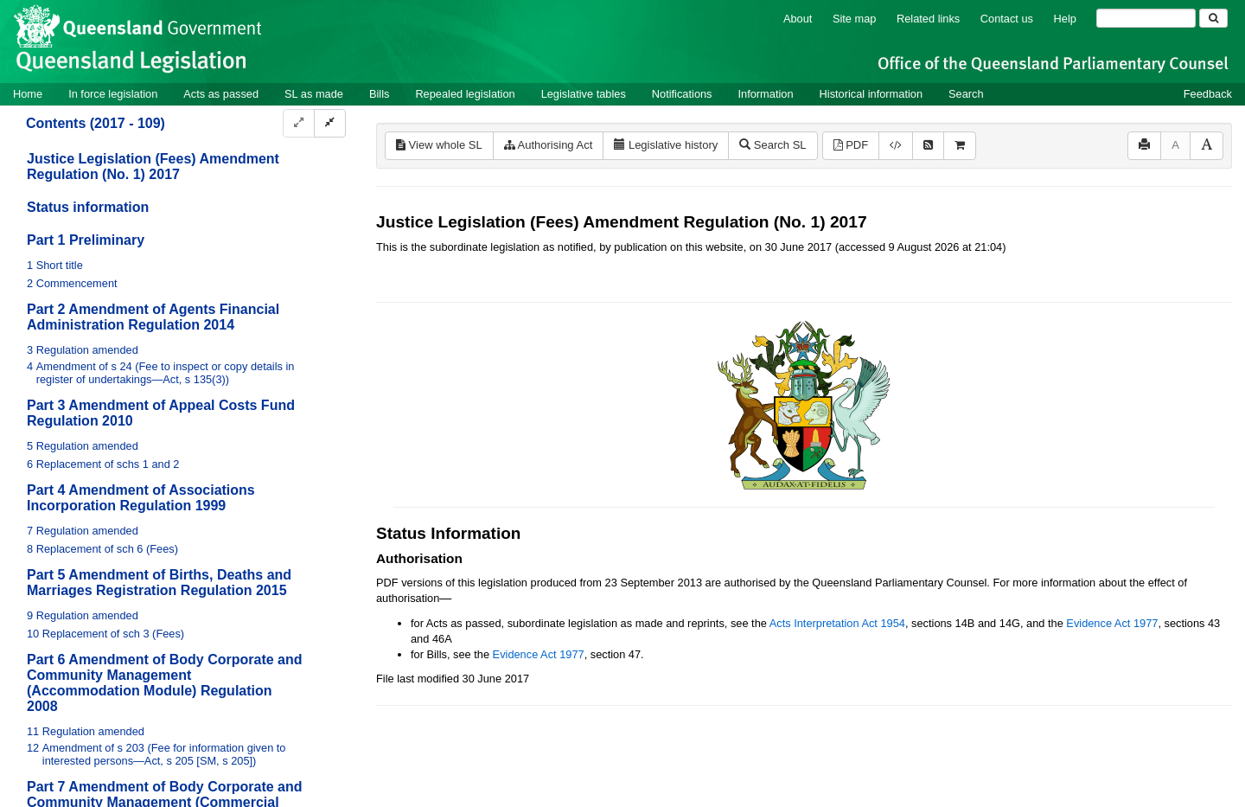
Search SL (772, 144)
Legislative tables (583, 93)
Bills (379, 93)
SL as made (313, 93)
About (797, 18)
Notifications (682, 93)
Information (766, 93)
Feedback (1208, 93)
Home (27, 93)
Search (966, 93)
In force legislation (112, 93)
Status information (88, 207)
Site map (855, 18)
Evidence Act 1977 (1112, 623)
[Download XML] (895, 145)
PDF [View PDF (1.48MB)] (851, 144)
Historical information (871, 93)
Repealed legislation (464, 93)
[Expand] (299, 123)
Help (1065, 18)
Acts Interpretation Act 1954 (837, 623)
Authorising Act (548, 144)
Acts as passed (221, 93)
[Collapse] (330, 123)
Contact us (1006, 18)
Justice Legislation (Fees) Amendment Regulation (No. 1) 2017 (153, 166)
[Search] (1146, 18)
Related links (928, 18)
